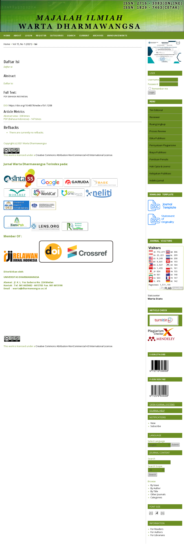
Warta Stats (155, 300)
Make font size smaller (151, 514)
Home (7, 35)
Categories (156, 499)
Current (84, 35)
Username (153, 79)
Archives (98, 35)
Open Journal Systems (162, 406)
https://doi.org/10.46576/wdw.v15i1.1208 (30, 105)
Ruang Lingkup (158, 124)
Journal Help (157, 412)
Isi (35, 44)
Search (159, 462)
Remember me (160, 88)
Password (153, 84)
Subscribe (155, 427)
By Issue (154, 486)
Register (41, 35)
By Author (155, 489)
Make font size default (157, 514)
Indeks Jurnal (157, 181)
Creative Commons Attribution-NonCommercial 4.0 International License (74, 155)
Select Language (156, 442)
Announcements (117, 35)
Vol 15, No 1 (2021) (22, 44)
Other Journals (157, 496)
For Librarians (157, 536)
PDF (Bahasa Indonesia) (16, 96)
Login (28, 35)
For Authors (156, 533)
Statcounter (154, 297)
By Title (154, 492)
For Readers (156, 530)
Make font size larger (162, 514)
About (17, 35)
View (152, 424)
